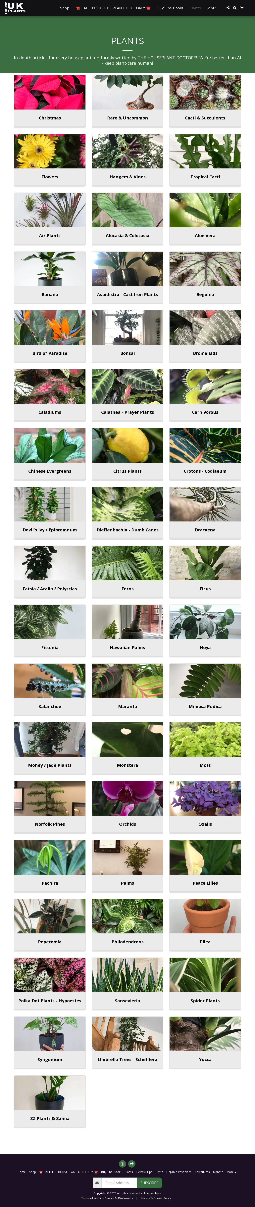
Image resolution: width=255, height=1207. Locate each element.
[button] (228, 8)
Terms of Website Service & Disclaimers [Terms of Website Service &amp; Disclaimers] (107, 1198)
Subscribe (149, 1182)
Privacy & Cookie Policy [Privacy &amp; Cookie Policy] (156, 1198)
